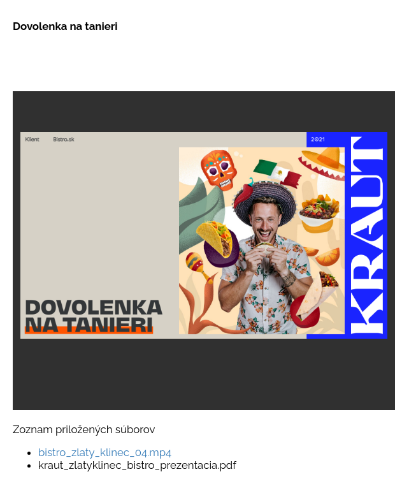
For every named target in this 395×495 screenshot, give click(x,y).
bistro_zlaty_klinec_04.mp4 (104, 452)
